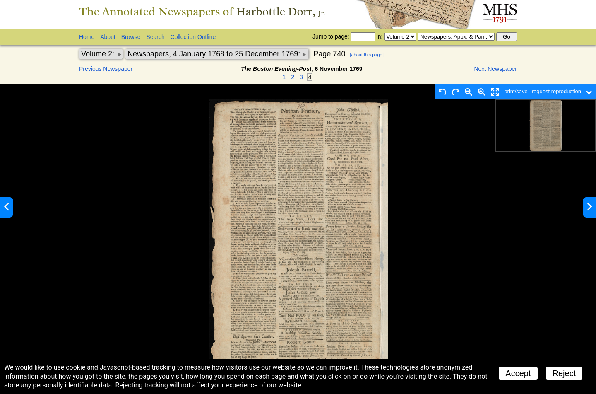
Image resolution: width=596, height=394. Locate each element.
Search (155, 37)
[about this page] (366, 54)
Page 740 (329, 54)
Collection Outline (193, 37)
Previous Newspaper (105, 68)
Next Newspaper (495, 68)
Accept (518, 373)
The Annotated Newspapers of (202, 11)
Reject (564, 373)
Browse (131, 37)
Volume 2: (98, 54)
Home (86, 37)
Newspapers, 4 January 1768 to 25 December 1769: (214, 54)
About (107, 37)
